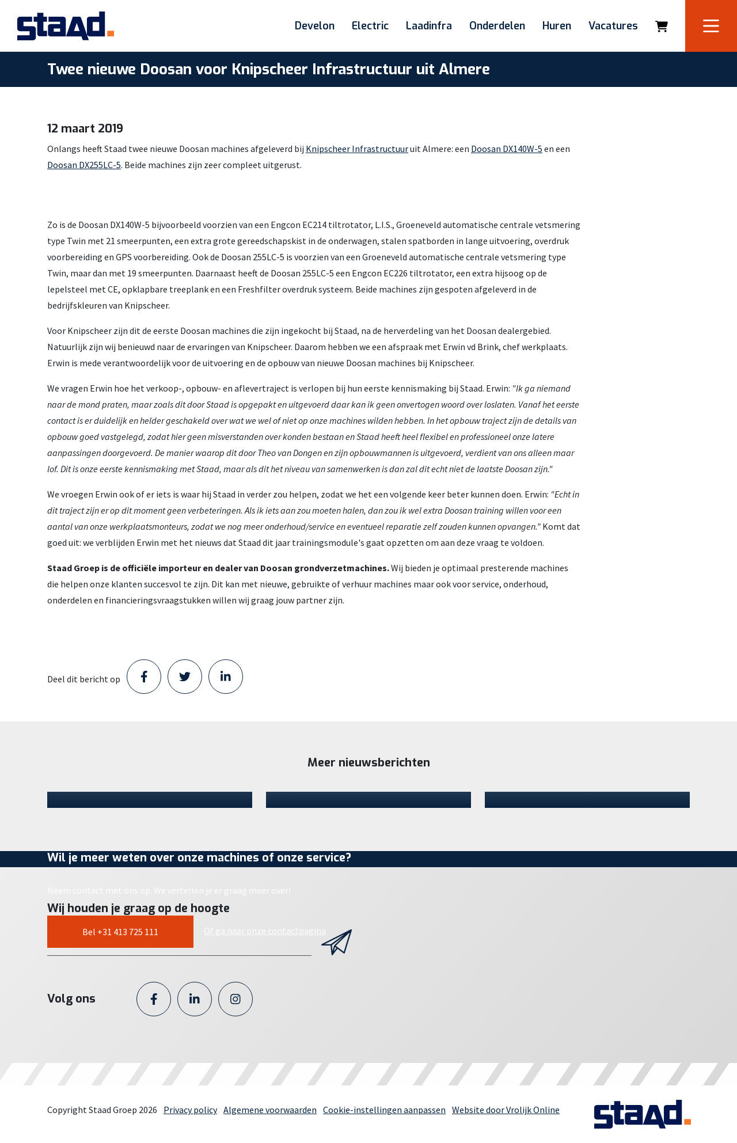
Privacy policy (190, 1109)
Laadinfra (429, 26)
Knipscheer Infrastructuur (357, 148)
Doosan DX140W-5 (506, 148)
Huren (556, 26)
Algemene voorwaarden (270, 1109)
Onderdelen (497, 26)
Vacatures (613, 26)
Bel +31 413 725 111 (120, 931)
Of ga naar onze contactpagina (265, 930)
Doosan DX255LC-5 (84, 164)
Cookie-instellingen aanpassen (384, 1109)
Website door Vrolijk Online (506, 1109)
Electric (370, 26)
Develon (315, 26)
